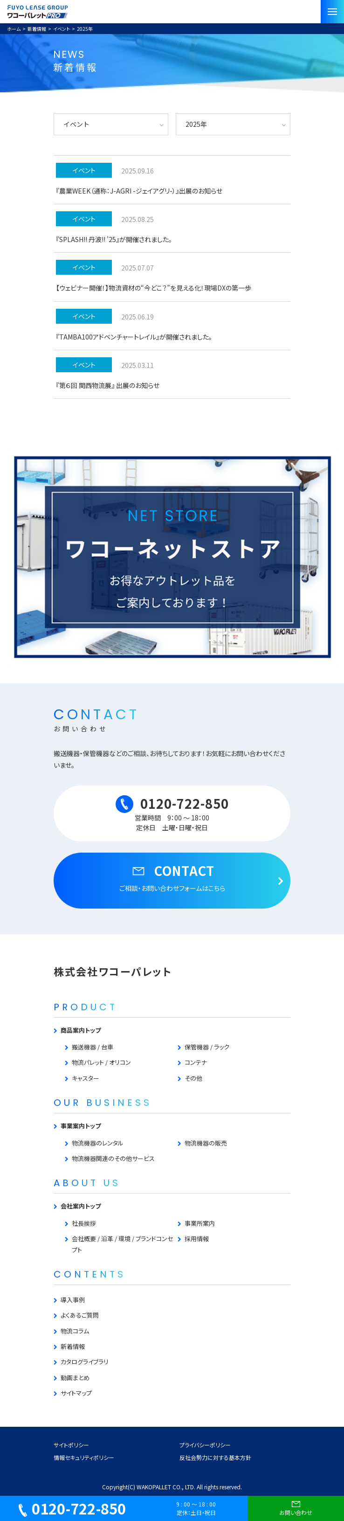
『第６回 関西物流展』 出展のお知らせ (107, 385)
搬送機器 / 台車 (92, 1046)
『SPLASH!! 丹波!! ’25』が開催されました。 (114, 239)
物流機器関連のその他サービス (113, 1158)
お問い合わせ (295, 1507)
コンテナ (196, 1062)
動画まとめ (75, 1377)
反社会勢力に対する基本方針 (215, 1457)
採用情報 (197, 1238)
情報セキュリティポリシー (84, 1457)
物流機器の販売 (206, 1143)
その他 (193, 1078)
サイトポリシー (71, 1445)
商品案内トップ (81, 1030)
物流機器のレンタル (98, 1143)
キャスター (85, 1078)
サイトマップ (76, 1393)
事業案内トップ (81, 1125)
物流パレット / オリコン (101, 1062)
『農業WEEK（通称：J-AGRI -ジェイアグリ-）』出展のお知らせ (139, 190)
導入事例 (73, 1299)
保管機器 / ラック (207, 1046)
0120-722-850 (72, 1508)
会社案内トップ (81, 1206)
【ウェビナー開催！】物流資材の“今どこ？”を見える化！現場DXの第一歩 (153, 287)
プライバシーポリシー (205, 1445)
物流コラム (75, 1331)
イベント (84, 170)
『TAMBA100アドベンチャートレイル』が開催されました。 (134, 336)
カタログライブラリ (85, 1361)
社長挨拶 (84, 1223)
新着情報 (73, 1346)
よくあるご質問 (80, 1315)
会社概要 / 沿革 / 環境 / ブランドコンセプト (122, 1244)
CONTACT (172, 877)
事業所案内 (200, 1223)
